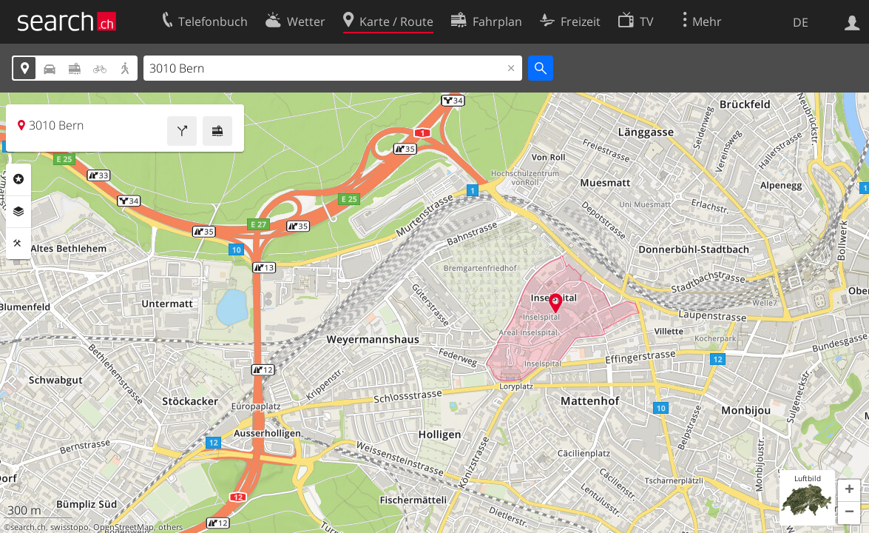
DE (800, 22)
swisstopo (69, 527)
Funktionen (18, 243)
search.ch (28, 527)
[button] (849, 491)
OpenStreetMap (123, 527)
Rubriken (18, 179)
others (170, 527)
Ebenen (18, 211)
